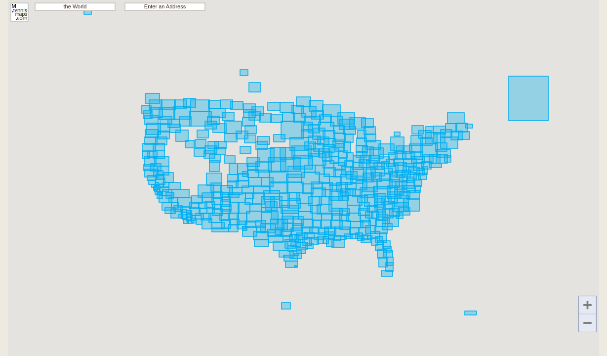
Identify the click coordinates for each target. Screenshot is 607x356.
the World (75, 6)
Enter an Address (165, 6)
